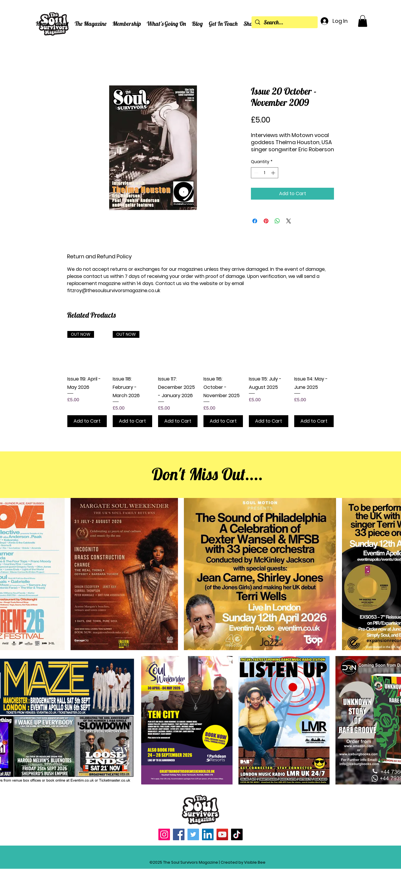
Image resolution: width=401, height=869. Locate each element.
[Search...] (284, 22)
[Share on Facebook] (254, 221)
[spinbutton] (264, 173)
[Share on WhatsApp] (277, 221)
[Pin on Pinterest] (266, 221)
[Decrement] (255, 173)
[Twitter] (193, 834)
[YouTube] (222, 834)
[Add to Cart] (87, 421)
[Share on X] (288, 221)
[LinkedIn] (208, 834)
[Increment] (273, 173)
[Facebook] (178, 834)
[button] (62, 23)
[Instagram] (164, 834)
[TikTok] (237, 834)
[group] (200, 379)
